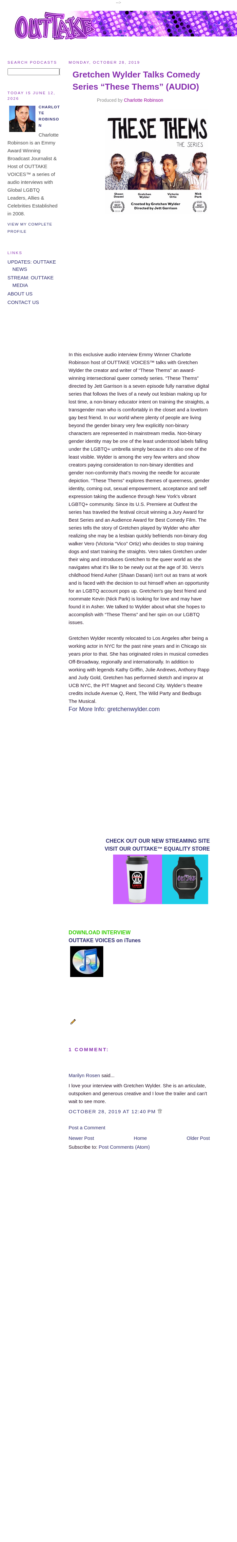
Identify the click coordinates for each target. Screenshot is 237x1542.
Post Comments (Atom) (124, 1147)
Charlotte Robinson (143, 100)
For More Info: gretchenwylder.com (114, 709)
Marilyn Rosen (84, 1075)
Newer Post (81, 1138)
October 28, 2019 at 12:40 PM (113, 1111)
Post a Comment (87, 1127)
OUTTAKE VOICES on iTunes (105, 940)
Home (140, 1138)
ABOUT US (20, 293)
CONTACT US (23, 302)
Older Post (198, 1138)
